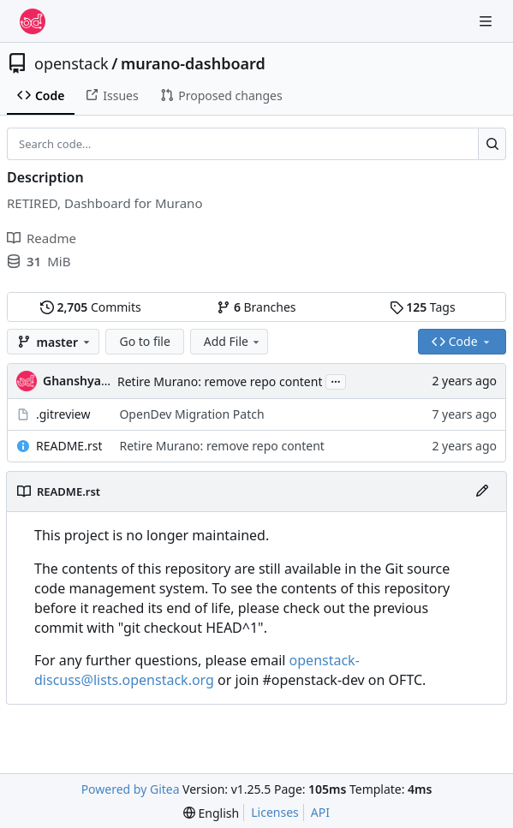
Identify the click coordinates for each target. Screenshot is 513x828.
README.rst (69, 446)
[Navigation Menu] (487, 21)
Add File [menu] (233, 341)
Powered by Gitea (130, 789)
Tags (423, 307)
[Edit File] (482, 491)
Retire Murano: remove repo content (219, 381)
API (320, 812)
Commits (90, 307)
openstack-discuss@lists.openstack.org (197, 670)
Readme (41, 238)
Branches (256, 307)
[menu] (211, 813)
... (336, 380)
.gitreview (63, 414)
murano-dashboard (193, 63)
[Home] (33, 21)
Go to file (144, 341)
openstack (71, 63)
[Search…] (492, 144)
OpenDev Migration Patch (191, 414)
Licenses (275, 812)
